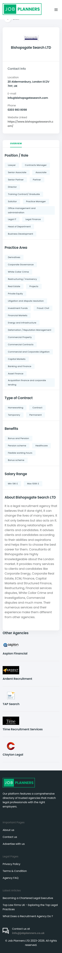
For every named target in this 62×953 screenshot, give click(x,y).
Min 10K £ (13, 483)
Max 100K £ (33, 483)
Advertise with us (14, 844)
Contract (37, 407)
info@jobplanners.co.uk (28, 933)
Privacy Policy (11, 864)
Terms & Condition (15, 871)
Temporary (14, 414)
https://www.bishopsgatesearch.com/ (30, 124)
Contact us (10, 837)
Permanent (35, 414)
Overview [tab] (16, 143)
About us (8, 830)
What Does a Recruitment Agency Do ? (28, 916)
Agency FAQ (10, 878)
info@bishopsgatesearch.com (28, 98)
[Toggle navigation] (56, 9)
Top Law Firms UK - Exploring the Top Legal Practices (30, 907)
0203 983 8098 (17, 110)
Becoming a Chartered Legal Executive (28, 898)
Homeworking (15, 407)
